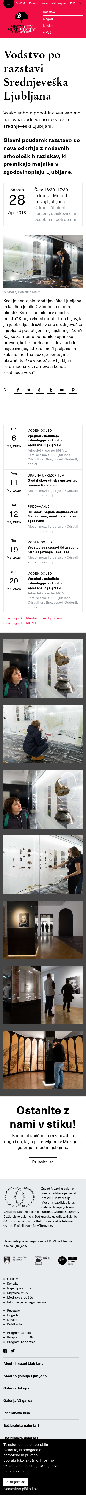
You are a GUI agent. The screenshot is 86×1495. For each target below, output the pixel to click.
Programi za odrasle (21, 1342)
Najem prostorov (19, 1288)
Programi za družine (21, 1337)
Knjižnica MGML (19, 1293)
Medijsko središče (20, 1297)
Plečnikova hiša (16, 1413)
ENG (72, 3)
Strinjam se (15, 1482)
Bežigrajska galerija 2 (21, 1438)
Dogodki (49, 19)
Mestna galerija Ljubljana (25, 1376)
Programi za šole (19, 1333)
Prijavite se (43, 1162)
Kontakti (34, 3)
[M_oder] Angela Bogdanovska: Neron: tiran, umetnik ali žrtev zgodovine (53, 516)
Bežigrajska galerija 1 (21, 1425)
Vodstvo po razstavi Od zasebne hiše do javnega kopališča (53, 549)
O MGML (21, 3)
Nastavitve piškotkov (20, 1489)
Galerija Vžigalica (17, 1400)
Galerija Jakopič (16, 1388)
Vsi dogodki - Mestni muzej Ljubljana (34, 618)
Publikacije (14, 1324)
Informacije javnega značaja (26, 1302)
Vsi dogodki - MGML (21, 623)
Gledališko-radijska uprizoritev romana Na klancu (53, 482)
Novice (48, 26)
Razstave (49, 12)
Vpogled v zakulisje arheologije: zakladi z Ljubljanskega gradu (45, 440)
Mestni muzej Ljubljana (23, 1363)
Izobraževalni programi (54, 3)
